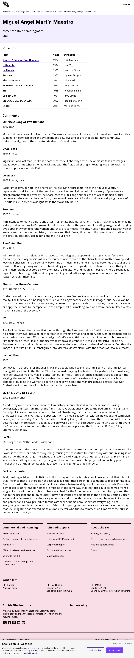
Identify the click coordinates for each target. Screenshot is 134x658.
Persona (7, 75)
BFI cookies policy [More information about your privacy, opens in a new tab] (30, 654)
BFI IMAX (96, 585)
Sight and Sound (28, 12)
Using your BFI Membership (61, 538)
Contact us (96, 550)
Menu (125, 4)
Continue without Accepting (122, 644)
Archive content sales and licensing (20, 538)
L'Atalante (9, 65)
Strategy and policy (100, 533)
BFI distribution (11, 533)
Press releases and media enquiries (109, 538)
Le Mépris (8, 70)
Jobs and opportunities (102, 544)
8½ (4, 90)
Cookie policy (24, 640)
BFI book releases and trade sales (20, 550)
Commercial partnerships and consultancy (18, 563)
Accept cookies (115, 651)
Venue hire (8, 544)
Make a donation (55, 555)
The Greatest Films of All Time (49, 12)
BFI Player (8, 585)
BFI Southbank (55, 585)
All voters (67, 12)
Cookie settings (95, 651)
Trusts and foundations (59, 550)
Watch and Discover (11, 12)
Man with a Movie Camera (18, 85)
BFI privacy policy (10, 640)
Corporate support (56, 544)
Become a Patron (55, 533)
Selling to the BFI (11, 555)
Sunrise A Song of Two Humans (21, 60)
